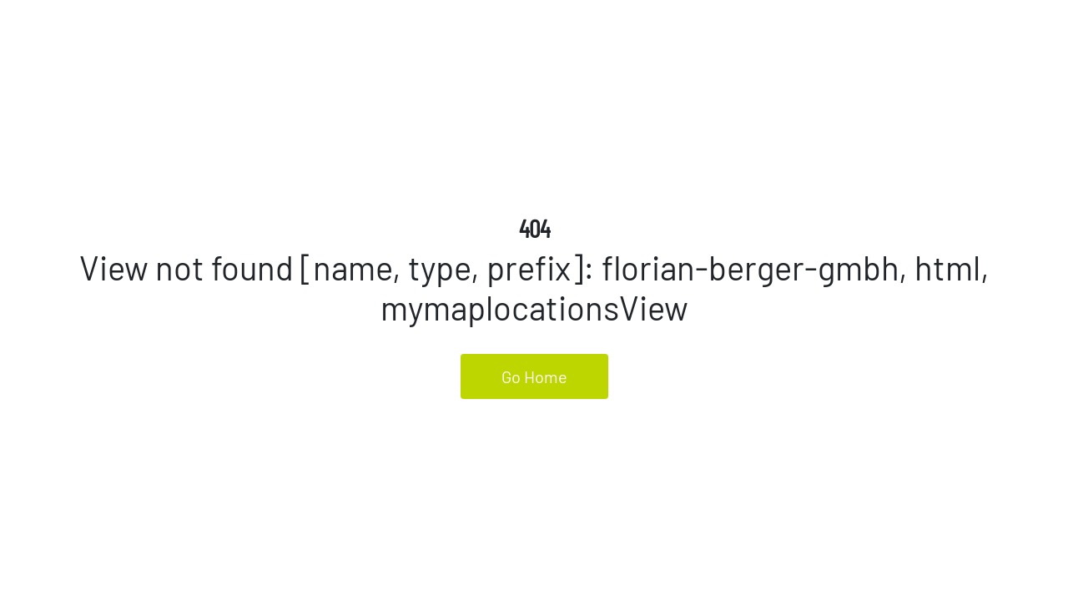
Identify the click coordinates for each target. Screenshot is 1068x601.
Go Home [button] (534, 376)
